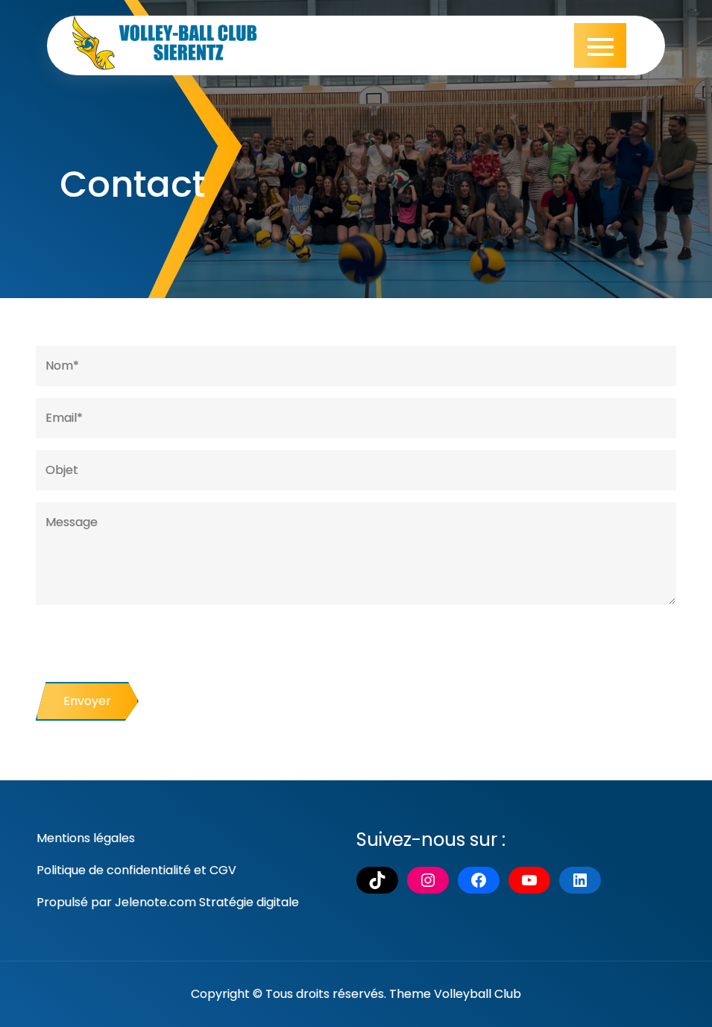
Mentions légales (86, 838)
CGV (222, 870)
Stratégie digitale (249, 902)
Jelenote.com (155, 902)
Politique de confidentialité (114, 870)
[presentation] (149, 653)
